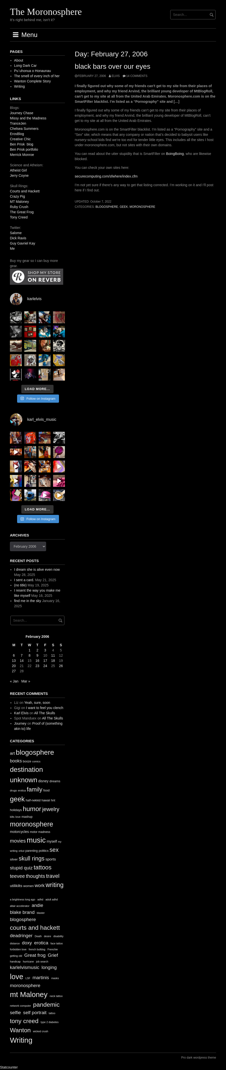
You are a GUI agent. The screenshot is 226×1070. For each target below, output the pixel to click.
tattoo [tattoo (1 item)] (52, 1013)
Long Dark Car (25, 66)
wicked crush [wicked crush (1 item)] (40, 1031)
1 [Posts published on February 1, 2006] (29, 650)
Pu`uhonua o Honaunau (32, 71)
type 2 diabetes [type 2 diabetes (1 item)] (49, 1022)
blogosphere (106, 207)
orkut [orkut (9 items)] (22, 850)
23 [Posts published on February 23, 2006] (37, 666)
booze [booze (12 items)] (27, 761)
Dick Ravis (18, 238)
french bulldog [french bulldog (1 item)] (37, 949)
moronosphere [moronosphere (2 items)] (25, 985)
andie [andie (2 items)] (37, 905)
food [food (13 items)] (46, 790)
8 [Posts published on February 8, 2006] (29, 655)
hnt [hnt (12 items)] (53, 800)
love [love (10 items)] (18, 816)
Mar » (25, 681)
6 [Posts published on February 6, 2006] (14, 655)
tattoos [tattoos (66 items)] (43, 867)
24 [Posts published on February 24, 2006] (45, 666)
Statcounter (9, 1067)
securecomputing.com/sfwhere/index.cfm (106, 176)
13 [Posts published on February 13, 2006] (14, 661)
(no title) (20, 585)
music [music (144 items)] (36, 840)
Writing (19, 86)
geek (124, 207)
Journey (20, 723)
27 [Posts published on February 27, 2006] (14, 671)
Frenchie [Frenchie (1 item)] (53, 949)
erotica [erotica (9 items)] (22, 790)
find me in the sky (27, 601)
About (18, 60)
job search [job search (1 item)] (42, 961)
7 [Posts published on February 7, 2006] (22, 655)
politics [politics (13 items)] (44, 851)
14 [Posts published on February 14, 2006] (22, 661)
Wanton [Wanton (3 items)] (20, 1030)
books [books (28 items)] (16, 760)
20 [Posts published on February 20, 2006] (14, 666)
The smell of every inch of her (37, 76)
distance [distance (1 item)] (15, 943)
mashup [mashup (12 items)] (27, 817)
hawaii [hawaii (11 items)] (46, 800)
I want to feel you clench (44, 708)
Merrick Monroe (22, 155)
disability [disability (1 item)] (58, 936)
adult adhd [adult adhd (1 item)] (51, 899)
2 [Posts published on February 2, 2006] (37, 650)
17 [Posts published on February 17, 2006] (45, 661)
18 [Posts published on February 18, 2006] (53, 661)
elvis (116, 76)
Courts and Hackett (25, 191)
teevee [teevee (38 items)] (17, 876)
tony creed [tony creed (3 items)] (24, 1021)
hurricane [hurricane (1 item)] (28, 961)
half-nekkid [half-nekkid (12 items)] (33, 800)
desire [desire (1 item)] (47, 936)
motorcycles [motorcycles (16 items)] (19, 832)
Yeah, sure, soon (37, 703)
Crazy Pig (17, 196)
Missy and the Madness (28, 118)
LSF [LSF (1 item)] (28, 978)
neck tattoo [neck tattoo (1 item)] (56, 996)
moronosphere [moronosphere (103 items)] (31, 824)
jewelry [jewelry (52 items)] (50, 809)
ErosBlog (17, 134)
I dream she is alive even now (37, 569)
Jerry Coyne (19, 176)
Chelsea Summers (24, 129)
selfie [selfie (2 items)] (15, 1012)
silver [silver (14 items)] (14, 859)
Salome (16, 233)
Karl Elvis (21, 713)
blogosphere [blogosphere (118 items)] (35, 752)
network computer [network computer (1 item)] (20, 1005)
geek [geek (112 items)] (17, 799)
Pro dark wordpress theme (198, 1057)
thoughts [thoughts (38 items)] (35, 876)
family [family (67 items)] (34, 789)
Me (12, 248)
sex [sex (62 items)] (54, 850)
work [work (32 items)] (40, 885)
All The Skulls (44, 713)
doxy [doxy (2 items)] (27, 942)
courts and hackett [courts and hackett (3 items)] (35, 927)
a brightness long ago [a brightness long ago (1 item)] (22, 899)
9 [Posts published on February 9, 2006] (37, 655)
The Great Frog (22, 212)
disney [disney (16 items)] (43, 781)
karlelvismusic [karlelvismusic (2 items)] (24, 967)
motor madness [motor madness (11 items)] (40, 832)
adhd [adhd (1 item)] (40, 899)
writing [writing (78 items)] (55, 884)
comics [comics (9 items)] (36, 761)
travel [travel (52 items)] (52, 876)
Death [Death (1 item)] (38, 936)
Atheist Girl (18, 170)
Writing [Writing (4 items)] (21, 1040)
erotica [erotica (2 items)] (41, 942)
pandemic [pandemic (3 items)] (46, 1004)
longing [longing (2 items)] (48, 967)
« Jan (14, 681)
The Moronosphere (46, 11)
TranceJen (18, 123)
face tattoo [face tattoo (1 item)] (57, 943)
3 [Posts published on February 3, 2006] (45, 650)
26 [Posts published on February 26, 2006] (61, 666)
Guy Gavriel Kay (22, 243)
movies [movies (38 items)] (18, 841)
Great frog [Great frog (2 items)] (35, 955)
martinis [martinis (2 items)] (40, 977)
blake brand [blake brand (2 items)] (22, 912)
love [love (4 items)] (16, 976)
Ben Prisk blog (21, 144)
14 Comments (136, 76)
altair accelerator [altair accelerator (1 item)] (19, 905)
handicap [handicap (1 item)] (15, 961)
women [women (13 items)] (28, 886)
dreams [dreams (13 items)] (55, 781)
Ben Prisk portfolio (24, 149)
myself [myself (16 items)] (52, 841)
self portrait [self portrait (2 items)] (34, 1012)
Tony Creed (19, 217)
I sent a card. (24, 580)
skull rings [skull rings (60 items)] (32, 858)
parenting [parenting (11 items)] (31, 851)
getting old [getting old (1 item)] (16, 955)
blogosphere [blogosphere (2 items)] (23, 919)
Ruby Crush (19, 207)
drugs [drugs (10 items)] (13, 790)
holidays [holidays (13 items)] (16, 810)
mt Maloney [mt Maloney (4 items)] (29, 994)
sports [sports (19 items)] (50, 859)
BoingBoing (175, 154)
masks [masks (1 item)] (55, 978)
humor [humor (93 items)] (32, 809)
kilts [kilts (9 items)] (12, 816)
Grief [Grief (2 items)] (53, 955)
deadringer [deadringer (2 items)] (21, 935)
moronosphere (142, 207)
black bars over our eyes (112, 66)
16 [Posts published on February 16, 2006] (37, 661)
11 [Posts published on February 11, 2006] (53, 655)
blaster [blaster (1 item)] (41, 912)
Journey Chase (21, 113)
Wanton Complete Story (32, 81)
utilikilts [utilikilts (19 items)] (16, 886)
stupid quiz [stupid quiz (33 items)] (21, 867)
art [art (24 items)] (12, 753)
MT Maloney (19, 202)
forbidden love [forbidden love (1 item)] (18, 949)
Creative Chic (20, 139)
